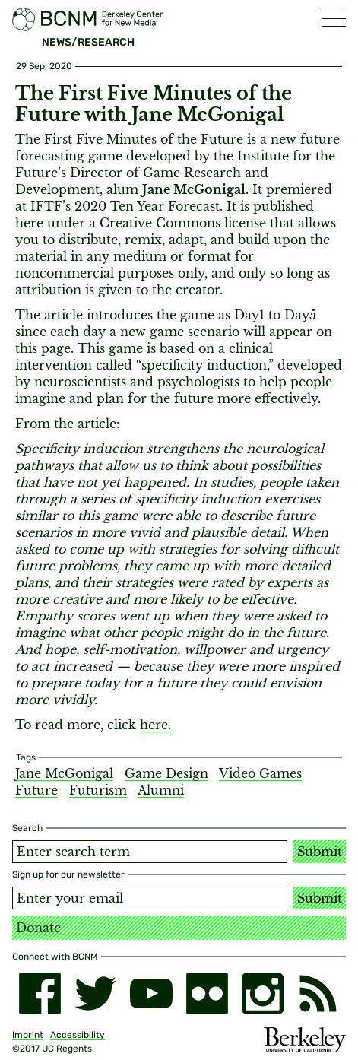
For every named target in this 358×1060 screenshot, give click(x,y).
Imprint (27, 1035)
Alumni (161, 790)
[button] (334, 19)
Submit (319, 851)
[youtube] (151, 993)
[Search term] (149, 851)
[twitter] (95, 993)
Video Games (260, 773)
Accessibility (77, 1035)
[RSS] (318, 993)
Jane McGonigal (64, 773)
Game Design (166, 773)
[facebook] (40, 993)
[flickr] (207, 993)
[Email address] (149, 898)
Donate (38, 927)
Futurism (98, 790)
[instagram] (262, 993)
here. (155, 724)
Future (36, 790)
